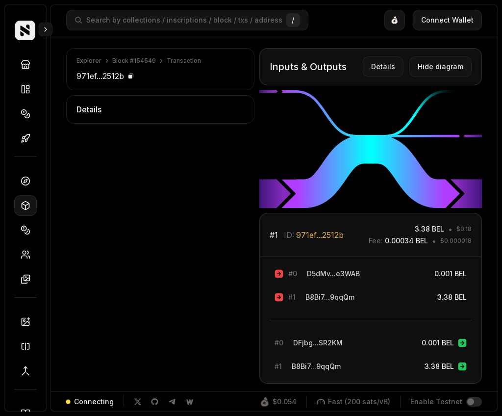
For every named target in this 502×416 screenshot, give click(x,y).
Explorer (88, 60)
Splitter (29, 346)
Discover (29, 65)
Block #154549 (134, 60)
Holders (29, 255)
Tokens (29, 114)
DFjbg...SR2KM (318, 342)
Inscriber (29, 322)
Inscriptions (29, 279)
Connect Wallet (447, 20)
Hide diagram (440, 66)
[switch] (474, 402)
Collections (29, 89)
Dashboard (29, 181)
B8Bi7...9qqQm (329, 297)
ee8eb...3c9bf (220, 158)
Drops (29, 138)
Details (383, 66)
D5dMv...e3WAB (333, 273)
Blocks (29, 205)
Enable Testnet (436, 401)
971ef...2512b (320, 235)
